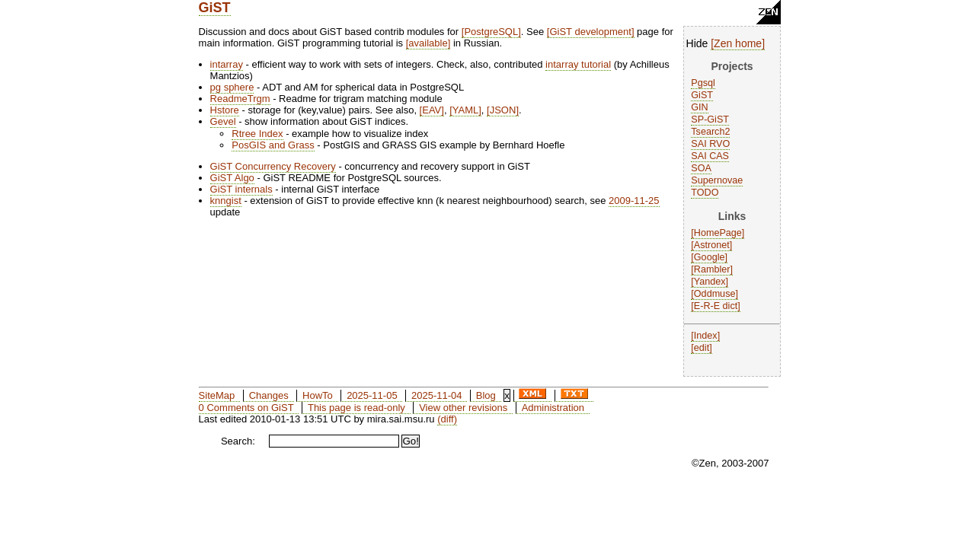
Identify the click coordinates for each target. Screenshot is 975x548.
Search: (238, 441)
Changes (269, 395)
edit (701, 347)
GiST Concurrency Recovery (273, 166)
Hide (697, 43)
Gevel (223, 121)
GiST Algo (232, 177)
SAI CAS (710, 156)
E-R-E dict (715, 306)
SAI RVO (710, 144)
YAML (465, 110)
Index (706, 335)
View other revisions (463, 407)
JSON (503, 110)
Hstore (224, 110)
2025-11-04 (436, 395)
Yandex (710, 281)
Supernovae (717, 180)
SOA (701, 168)
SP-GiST (710, 119)
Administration (553, 407)
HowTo (317, 395)
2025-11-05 (372, 395)
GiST (215, 7)
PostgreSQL (491, 31)
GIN (699, 107)
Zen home (738, 43)
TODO (704, 192)
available (427, 43)
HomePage (718, 233)
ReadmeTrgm (240, 98)
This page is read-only (356, 407)
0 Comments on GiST (246, 407)
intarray (226, 64)
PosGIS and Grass (273, 145)
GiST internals (241, 189)
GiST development (590, 31)
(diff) (447, 419)
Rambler (712, 269)
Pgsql (703, 83)
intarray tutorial (578, 64)
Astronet (712, 245)
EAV (431, 110)
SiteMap (217, 395)
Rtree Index (257, 133)
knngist (225, 200)
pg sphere (232, 87)
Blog (486, 395)
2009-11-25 (634, 200)
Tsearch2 (710, 131)
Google (709, 257)
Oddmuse (715, 293)
